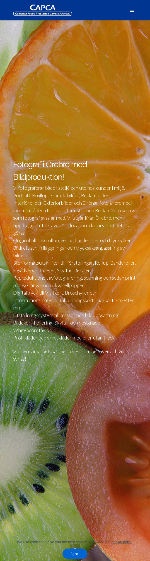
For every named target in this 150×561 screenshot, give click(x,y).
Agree (74, 553)
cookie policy (121, 542)
